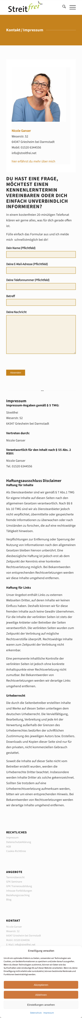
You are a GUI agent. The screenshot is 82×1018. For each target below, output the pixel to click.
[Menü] (71, 7)
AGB (8, 847)
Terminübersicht (15, 877)
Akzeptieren (41, 984)
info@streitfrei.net (25, 945)
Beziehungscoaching (18, 895)
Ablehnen (41, 994)
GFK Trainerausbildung (19, 886)
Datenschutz (36, 1012)
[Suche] (62, 7)
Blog (8, 900)
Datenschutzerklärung (18, 842)
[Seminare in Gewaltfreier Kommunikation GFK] (34, 7)
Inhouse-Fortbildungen (19, 891)
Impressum (48, 1012)
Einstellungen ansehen (41, 1004)
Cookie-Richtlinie (16, 851)
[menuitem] (62, 7)
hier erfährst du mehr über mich (33, 161)
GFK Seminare (14, 882)
